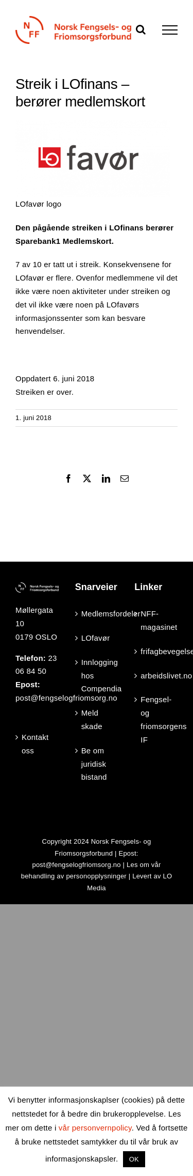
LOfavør (95, 637)
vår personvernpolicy (95, 1127)
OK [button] (134, 1159)
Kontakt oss (35, 744)
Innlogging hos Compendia (97, 675)
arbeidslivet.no (156, 675)
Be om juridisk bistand (94, 764)
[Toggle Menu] (170, 30)
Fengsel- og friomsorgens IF (156, 719)
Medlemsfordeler (97, 613)
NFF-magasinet (156, 620)
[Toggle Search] (141, 29)
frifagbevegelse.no (156, 651)
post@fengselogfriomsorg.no (76, 865)
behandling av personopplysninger (74, 876)
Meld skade (91, 719)
